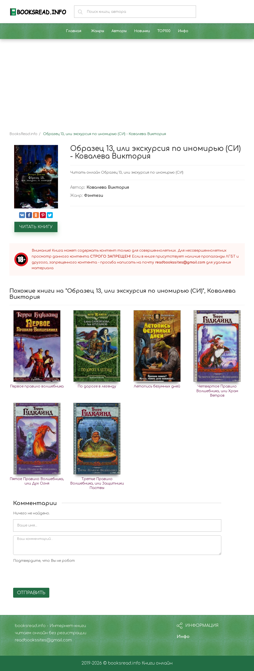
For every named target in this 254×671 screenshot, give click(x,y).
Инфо (183, 636)
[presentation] (50, 574)
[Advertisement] (127, 81)
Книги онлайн (157, 663)
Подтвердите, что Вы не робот (44, 561)
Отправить (31, 592)
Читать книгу (36, 227)
